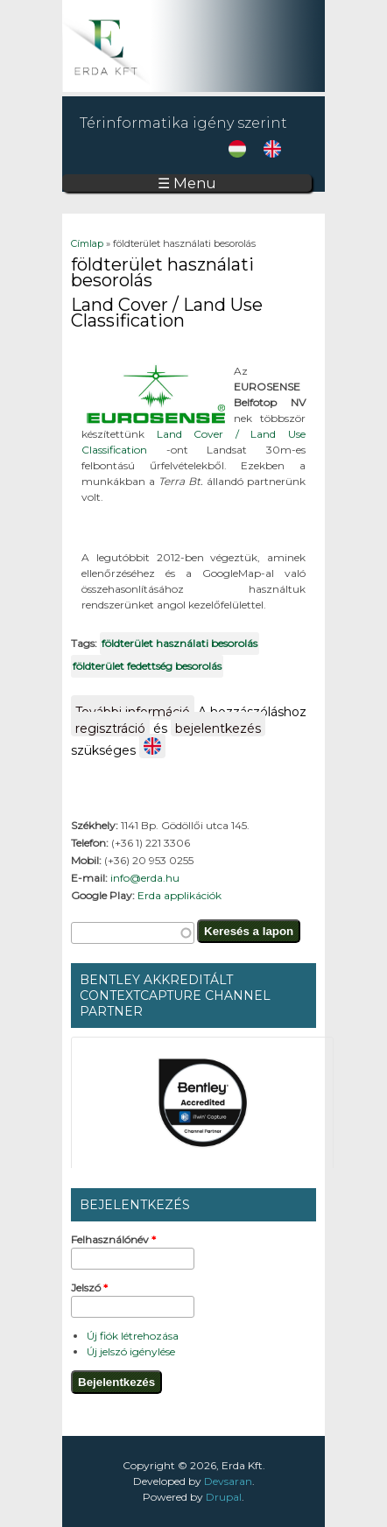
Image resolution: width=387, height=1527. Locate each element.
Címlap (87, 243)
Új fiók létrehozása (133, 1335)
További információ (134, 712)
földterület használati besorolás (179, 643)
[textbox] (132, 933)
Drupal (224, 1496)
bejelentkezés (218, 728)
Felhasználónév (113, 1239)
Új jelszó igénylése (131, 1351)
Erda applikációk (179, 895)
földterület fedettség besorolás (147, 665)
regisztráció (110, 728)
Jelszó (89, 1287)
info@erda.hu (144, 877)
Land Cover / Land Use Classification (167, 312)
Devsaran (228, 1481)
